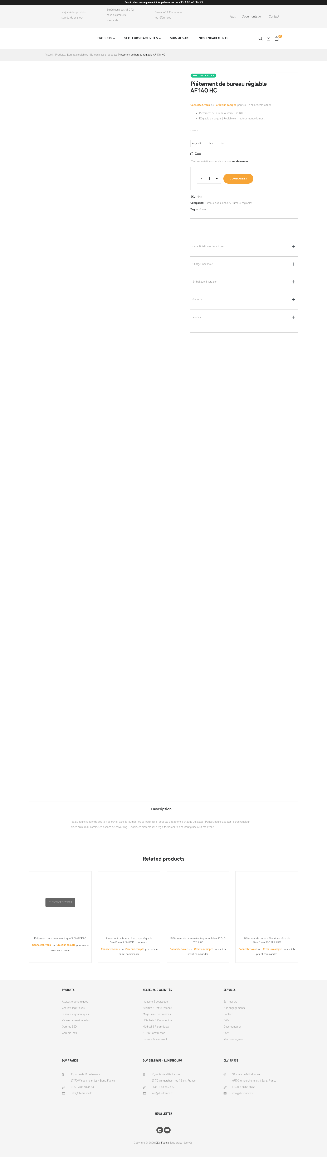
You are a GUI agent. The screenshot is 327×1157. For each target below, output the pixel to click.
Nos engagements (213, 38)
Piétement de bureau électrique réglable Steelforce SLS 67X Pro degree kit (129, 940)
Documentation (252, 16)
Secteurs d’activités (141, 38)
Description (161, 809)
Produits (104, 38)
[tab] (161, 807)
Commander (238, 178)
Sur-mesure (180, 38)
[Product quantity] (209, 178)
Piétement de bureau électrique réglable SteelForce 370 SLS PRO (267, 940)
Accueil (49, 54)
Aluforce (201, 209)
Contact (274, 16)
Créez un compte (226, 105)
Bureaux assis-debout (103, 54)
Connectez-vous (200, 105)
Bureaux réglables (77, 54)
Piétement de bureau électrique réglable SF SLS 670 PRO (197, 940)
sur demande (240, 161)
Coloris (194, 130)
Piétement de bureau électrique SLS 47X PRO (60, 938)
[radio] (196, 143)
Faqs (233, 16)
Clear (198, 153)
